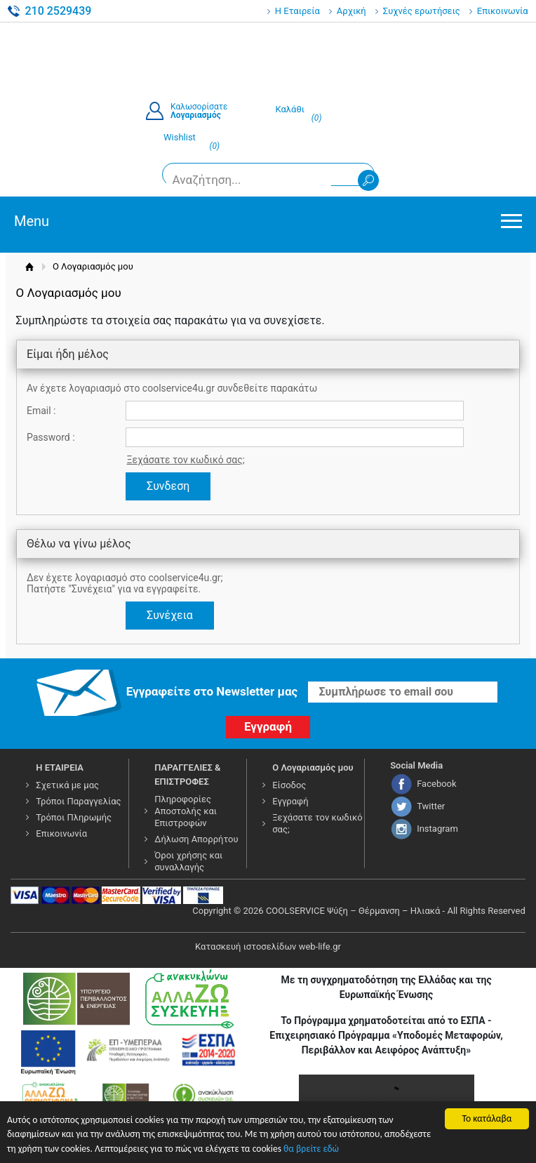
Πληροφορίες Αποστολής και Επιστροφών (185, 811)
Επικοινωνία (502, 11)
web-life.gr (320, 946)
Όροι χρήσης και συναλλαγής (188, 861)
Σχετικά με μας (67, 785)
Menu (31, 221)
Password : (51, 437)
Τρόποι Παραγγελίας (78, 801)
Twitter (431, 806)
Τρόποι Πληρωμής (74, 817)
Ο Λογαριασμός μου (313, 767)
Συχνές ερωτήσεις (421, 11)
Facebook (436, 783)
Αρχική (351, 11)
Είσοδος (289, 785)
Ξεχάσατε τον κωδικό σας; (186, 459)
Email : (41, 410)
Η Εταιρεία (297, 11)
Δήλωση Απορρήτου (196, 839)
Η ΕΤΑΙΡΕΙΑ (59, 767)
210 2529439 (58, 11)
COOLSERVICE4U (268, 55)
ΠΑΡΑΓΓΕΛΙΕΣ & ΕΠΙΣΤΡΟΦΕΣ (187, 774)
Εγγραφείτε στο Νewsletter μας (212, 691)
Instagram (437, 828)
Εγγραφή (290, 801)
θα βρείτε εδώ (311, 1149)
